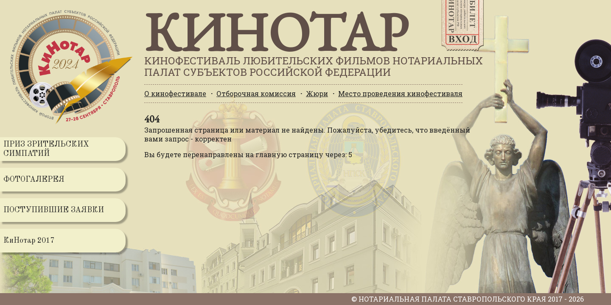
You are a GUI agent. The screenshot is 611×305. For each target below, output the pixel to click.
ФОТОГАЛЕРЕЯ (33, 179)
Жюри (317, 93)
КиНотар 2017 (28, 240)
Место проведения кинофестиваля (400, 93)
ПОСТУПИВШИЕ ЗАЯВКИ (53, 210)
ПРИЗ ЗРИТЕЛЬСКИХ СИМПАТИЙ (46, 149)
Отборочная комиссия (256, 93)
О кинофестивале (175, 93)
